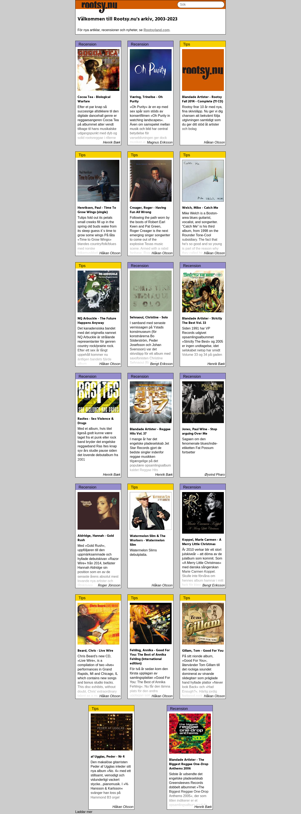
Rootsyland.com (157, 30)
